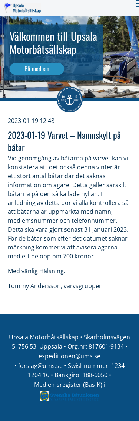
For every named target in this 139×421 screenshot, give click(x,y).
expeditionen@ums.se (69, 356)
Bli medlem (36, 68)
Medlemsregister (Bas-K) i (69, 385)
